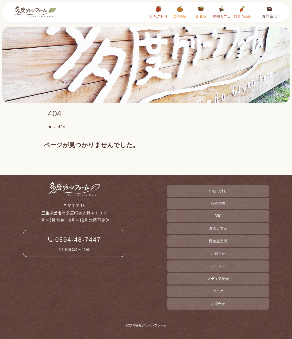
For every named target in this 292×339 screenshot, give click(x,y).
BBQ (218, 216)
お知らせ (218, 253)
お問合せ (218, 304)
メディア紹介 (218, 279)
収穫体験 (218, 203)
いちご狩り (218, 191)
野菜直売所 (218, 241)
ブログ (218, 291)
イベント (218, 266)
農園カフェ (218, 228)
